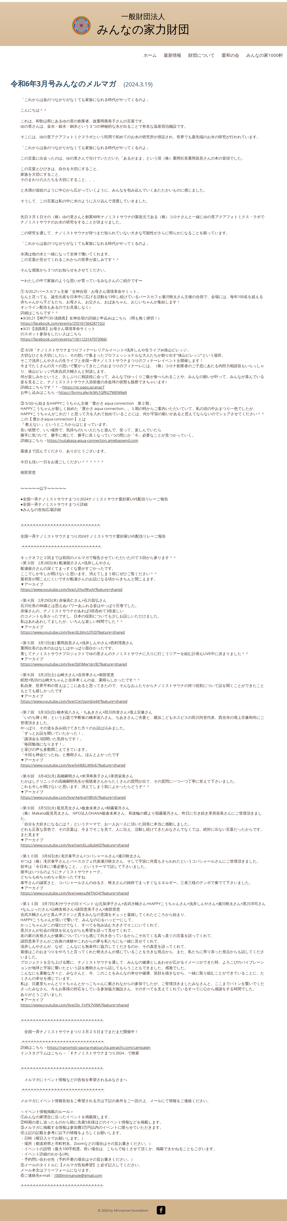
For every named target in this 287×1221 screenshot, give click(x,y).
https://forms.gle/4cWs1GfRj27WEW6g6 (93, 392)
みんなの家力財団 (143, 29)
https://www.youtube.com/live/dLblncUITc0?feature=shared (72, 632)
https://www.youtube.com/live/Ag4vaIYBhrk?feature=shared (73, 797)
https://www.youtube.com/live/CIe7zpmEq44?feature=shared (73, 701)
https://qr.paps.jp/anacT (83, 387)
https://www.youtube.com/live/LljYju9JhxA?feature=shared (71, 589)
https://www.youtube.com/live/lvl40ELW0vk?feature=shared (72, 765)
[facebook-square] (161, 1210)
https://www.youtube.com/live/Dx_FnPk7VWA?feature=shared (74, 1005)
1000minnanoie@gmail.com (78, 1175)
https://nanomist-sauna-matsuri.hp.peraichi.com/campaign (99, 1047)
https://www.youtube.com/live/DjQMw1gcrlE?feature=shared (73, 664)
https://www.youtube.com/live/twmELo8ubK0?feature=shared (74, 845)
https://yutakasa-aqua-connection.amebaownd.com (92, 440)
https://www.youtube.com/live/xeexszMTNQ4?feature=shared (74, 893)
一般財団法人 (143, 16)
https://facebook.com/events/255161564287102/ (62, 323)
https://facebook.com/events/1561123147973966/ (63, 339)
